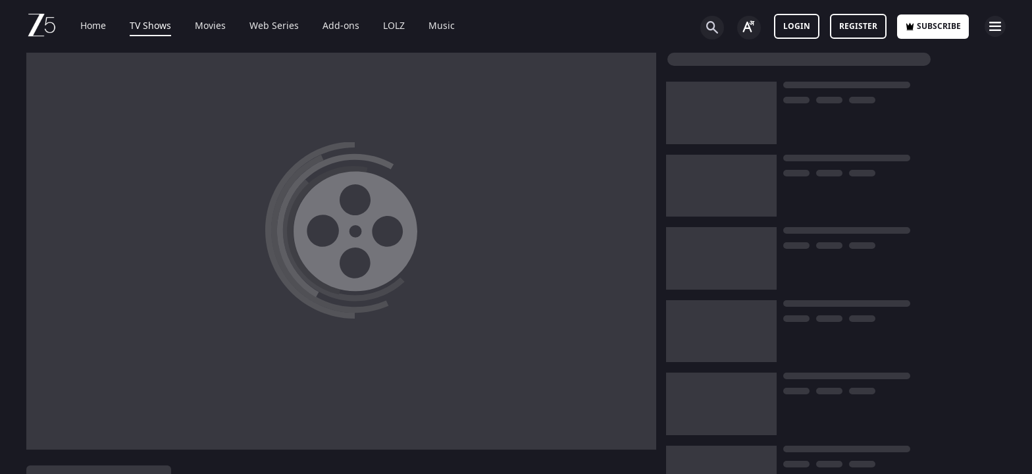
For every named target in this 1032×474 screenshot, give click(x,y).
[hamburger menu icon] (995, 26)
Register (858, 26)
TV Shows (141, 26)
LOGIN (796, 26)
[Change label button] (749, 28)
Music (432, 26)
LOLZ (385, 26)
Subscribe (933, 26)
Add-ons (331, 26)
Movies (201, 26)
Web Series (265, 26)
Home (84, 26)
